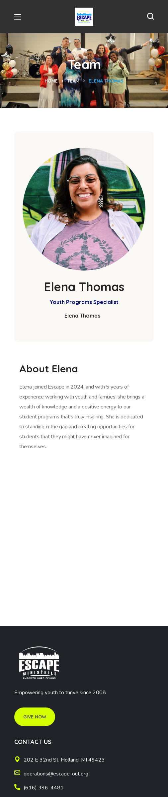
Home (51, 81)
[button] (150, 16)
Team (73, 81)
